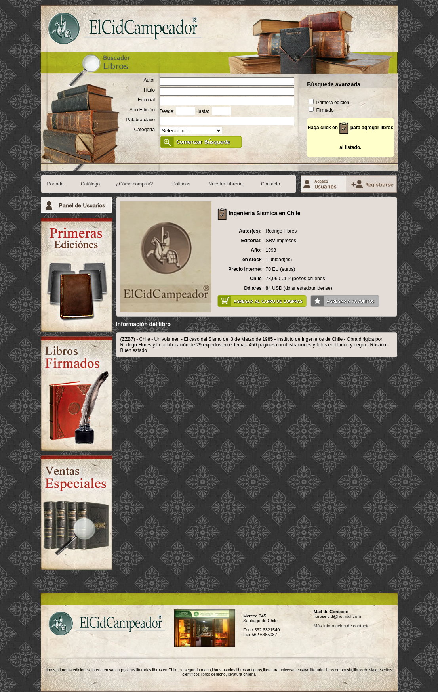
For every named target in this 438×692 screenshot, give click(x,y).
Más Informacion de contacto (341, 625)
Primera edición (329, 102)
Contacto (270, 184)
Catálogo (90, 184)
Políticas (181, 184)
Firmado (321, 110)
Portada (55, 184)
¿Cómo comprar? (134, 184)
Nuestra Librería (226, 184)
